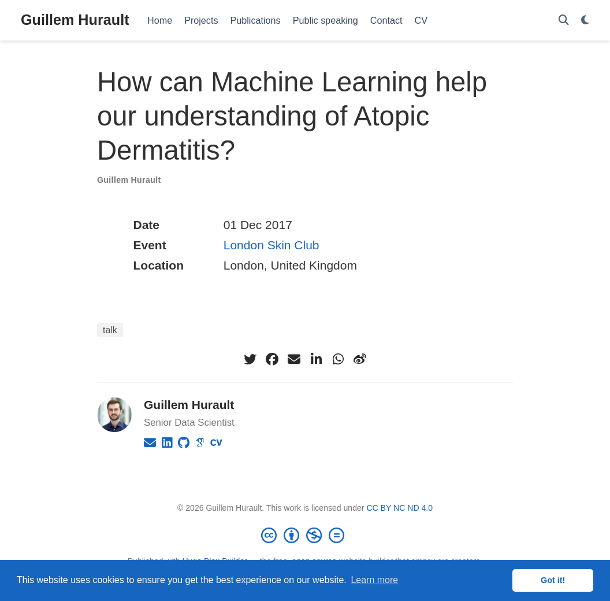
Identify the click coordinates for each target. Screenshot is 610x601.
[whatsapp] (338, 359)
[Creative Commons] (305, 535)
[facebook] (272, 359)
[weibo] (360, 359)
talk (110, 330)
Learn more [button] (374, 580)
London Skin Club (271, 245)
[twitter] (250, 359)
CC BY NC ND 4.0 (399, 507)
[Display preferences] (585, 20)
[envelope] (294, 359)
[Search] (564, 20)
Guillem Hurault (75, 20)
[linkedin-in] (316, 359)
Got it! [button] (553, 580)
